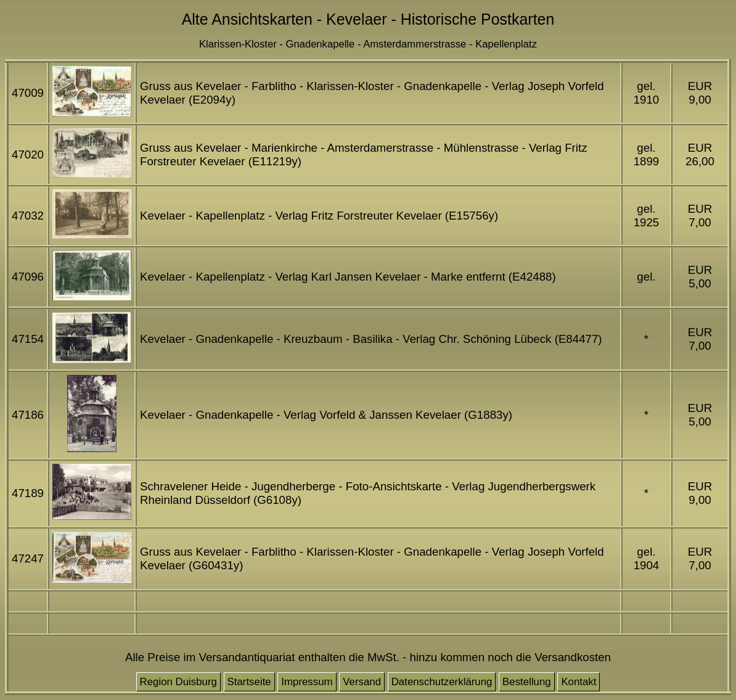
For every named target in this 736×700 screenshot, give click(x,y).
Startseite (249, 682)
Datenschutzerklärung (442, 682)
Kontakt (578, 682)
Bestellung (526, 682)
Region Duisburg (178, 682)
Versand (362, 682)
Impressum (306, 682)
